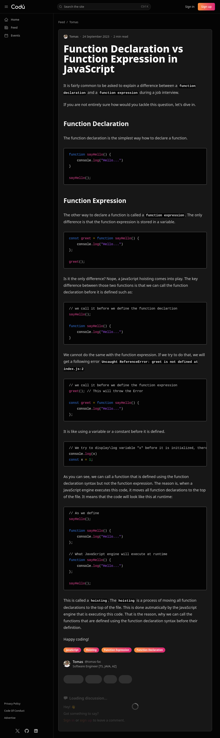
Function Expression (116, 650)
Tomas (73, 22)
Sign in (189, 7)
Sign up (206, 7)
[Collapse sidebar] (6, 6)
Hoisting (91, 650)
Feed (61, 22)
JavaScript (72, 650)
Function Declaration (150, 650)
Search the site (103, 6)
